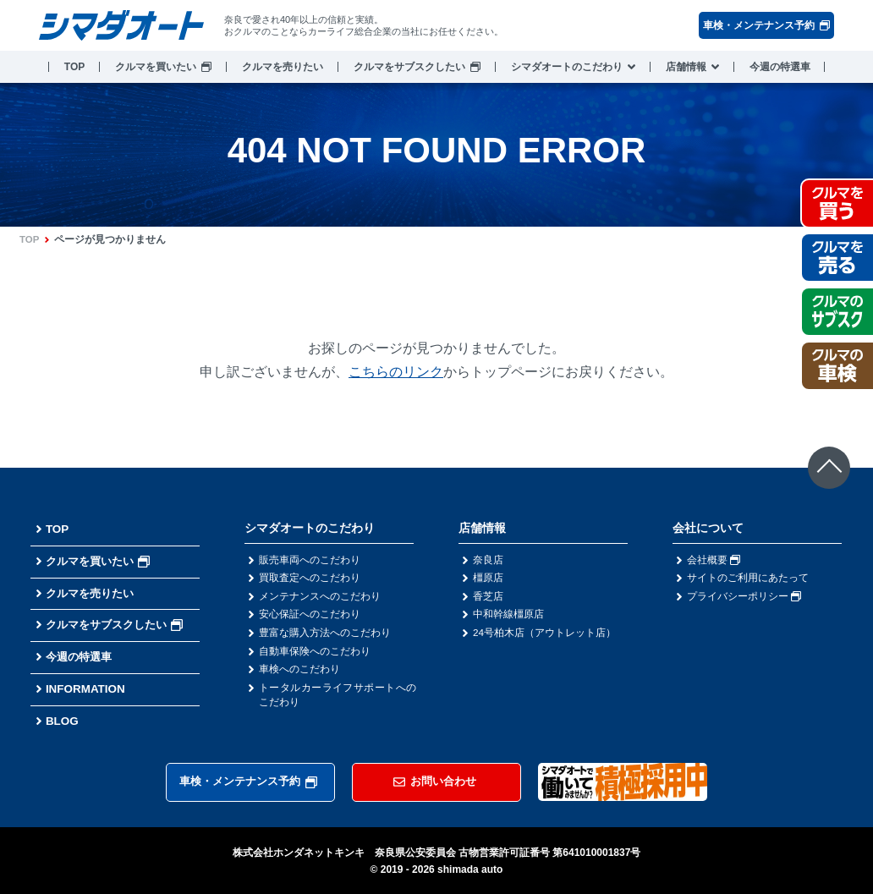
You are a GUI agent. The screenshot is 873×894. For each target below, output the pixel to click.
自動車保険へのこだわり (315, 653)
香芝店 (488, 597)
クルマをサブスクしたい (409, 67)
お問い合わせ (435, 780)
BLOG (63, 720)
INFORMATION (87, 688)
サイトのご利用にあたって (748, 578)
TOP (74, 67)
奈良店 (488, 560)
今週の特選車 (779, 67)
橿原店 (488, 578)
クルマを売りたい (282, 67)
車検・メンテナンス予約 (766, 25)
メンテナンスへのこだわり (320, 597)
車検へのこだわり (299, 671)
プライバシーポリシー (744, 597)
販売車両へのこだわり (309, 560)
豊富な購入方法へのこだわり (325, 634)
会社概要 (713, 560)
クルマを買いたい (155, 67)
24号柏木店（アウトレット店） (544, 634)
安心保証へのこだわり (309, 616)
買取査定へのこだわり (309, 578)
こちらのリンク (396, 372)
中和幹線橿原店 (508, 616)
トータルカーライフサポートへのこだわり (337, 697)
